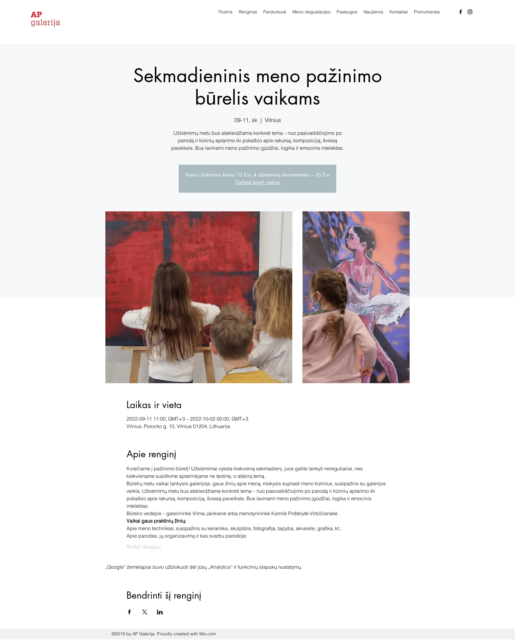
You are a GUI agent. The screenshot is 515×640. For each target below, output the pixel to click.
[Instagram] (470, 12)
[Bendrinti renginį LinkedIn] (160, 611)
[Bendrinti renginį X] (145, 611)
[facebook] (461, 12)
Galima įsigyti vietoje (257, 182)
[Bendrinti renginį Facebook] (129, 611)
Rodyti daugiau (143, 547)
